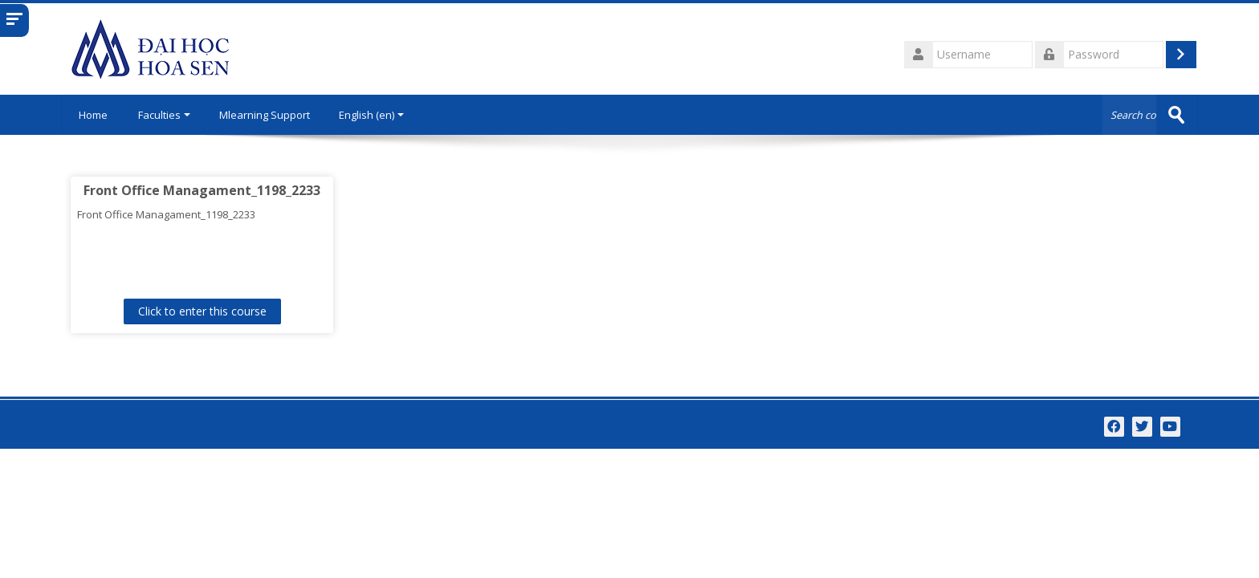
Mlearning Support (264, 115)
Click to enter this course (202, 311)
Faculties (164, 115)
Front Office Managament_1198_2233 (202, 190)
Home (93, 115)
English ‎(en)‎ (371, 115)
